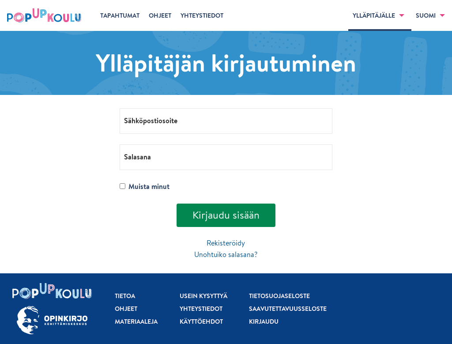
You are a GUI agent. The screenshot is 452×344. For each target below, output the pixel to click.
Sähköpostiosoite (150, 120)
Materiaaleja (136, 321)
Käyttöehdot (201, 321)
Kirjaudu (264, 321)
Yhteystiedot (201, 309)
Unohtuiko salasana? (225, 254)
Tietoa (125, 296)
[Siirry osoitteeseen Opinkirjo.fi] (52, 320)
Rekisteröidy (226, 242)
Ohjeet (126, 309)
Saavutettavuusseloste (288, 309)
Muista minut (144, 186)
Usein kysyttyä (203, 296)
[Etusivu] (44, 15)
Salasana (137, 156)
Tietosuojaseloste (279, 296)
